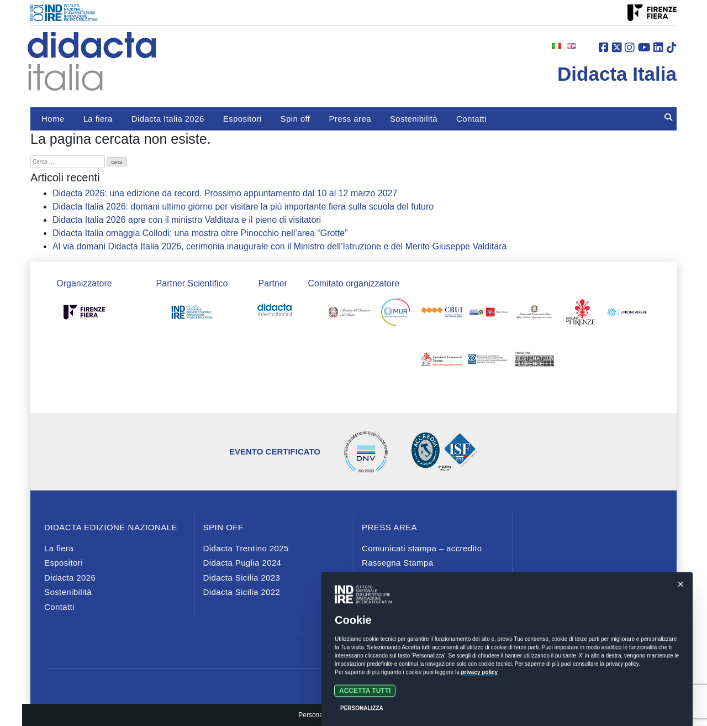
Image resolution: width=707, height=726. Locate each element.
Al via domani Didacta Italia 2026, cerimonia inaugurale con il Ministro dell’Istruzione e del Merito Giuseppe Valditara (279, 246)
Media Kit (380, 592)
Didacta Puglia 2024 (242, 562)
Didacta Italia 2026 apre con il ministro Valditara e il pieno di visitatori (186, 219)
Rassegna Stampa (397, 562)
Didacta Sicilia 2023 (242, 577)
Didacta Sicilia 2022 (242, 592)
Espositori (242, 118)
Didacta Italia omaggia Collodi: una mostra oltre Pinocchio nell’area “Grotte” (199, 233)
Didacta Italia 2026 (167, 118)
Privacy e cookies (353, 681)
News (372, 577)
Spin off (295, 118)
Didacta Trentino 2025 (246, 548)
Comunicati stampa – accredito (422, 548)
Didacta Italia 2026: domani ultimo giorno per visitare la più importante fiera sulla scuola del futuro (243, 206)
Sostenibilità (413, 118)
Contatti (471, 118)
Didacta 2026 (70, 577)
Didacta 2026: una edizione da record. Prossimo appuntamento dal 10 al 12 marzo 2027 (224, 193)
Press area (350, 118)
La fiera (98, 118)
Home (53, 118)
